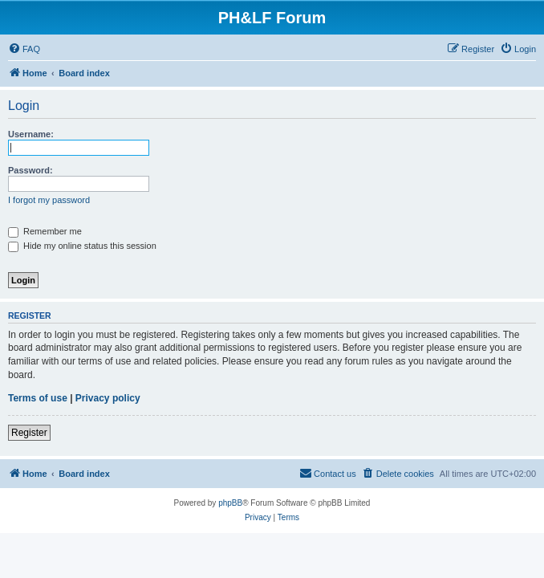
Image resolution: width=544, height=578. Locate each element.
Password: (30, 170)
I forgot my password (49, 200)
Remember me (45, 231)
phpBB (230, 503)
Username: (31, 134)
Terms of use (37, 398)
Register (29, 432)
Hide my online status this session (82, 245)
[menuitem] (24, 49)
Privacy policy (107, 398)
